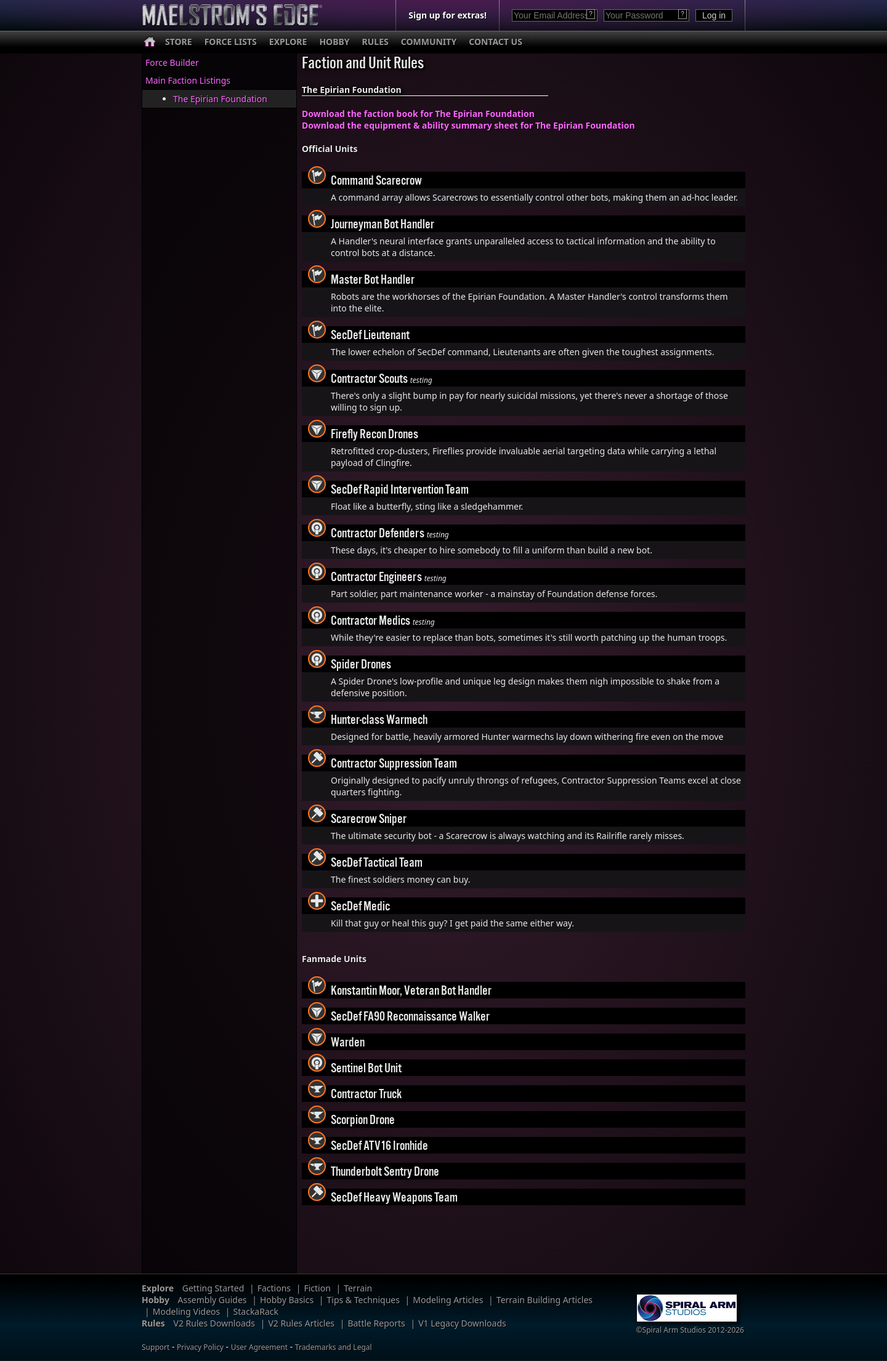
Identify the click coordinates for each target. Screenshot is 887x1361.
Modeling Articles (448, 1300)
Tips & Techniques (363, 1300)
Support (155, 1347)
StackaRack (255, 1311)
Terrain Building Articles (544, 1300)
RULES (375, 41)
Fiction (317, 1288)
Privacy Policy (200, 1347)
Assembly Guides (212, 1300)
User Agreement (259, 1347)
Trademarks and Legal (333, 1347)
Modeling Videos (187, 1311)
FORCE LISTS (231, 41)
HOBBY (334, 41)
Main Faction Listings (187, 80)
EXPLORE (288, 41)
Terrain (358, 1288)
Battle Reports (376, 1323)
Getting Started (213, 1288)
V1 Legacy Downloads (462, 1323)
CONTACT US (495, 41)
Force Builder (172, 62)
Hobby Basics (287, 1300)
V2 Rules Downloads (214, 1323)
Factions (274, 1288)
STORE (178, 41)
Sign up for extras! (447, 15)
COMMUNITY (428, 41)
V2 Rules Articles (301, 1323)
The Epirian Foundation (220, 99)
